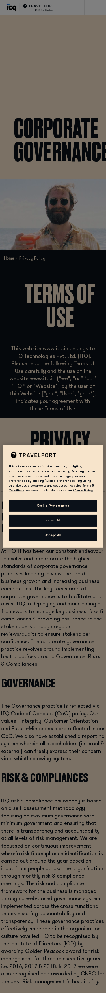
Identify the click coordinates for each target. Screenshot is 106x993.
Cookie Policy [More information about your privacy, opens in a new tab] (83, 490)
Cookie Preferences (53, 506)
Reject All (53, 520)
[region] (53, 496)
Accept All (53, 535)
